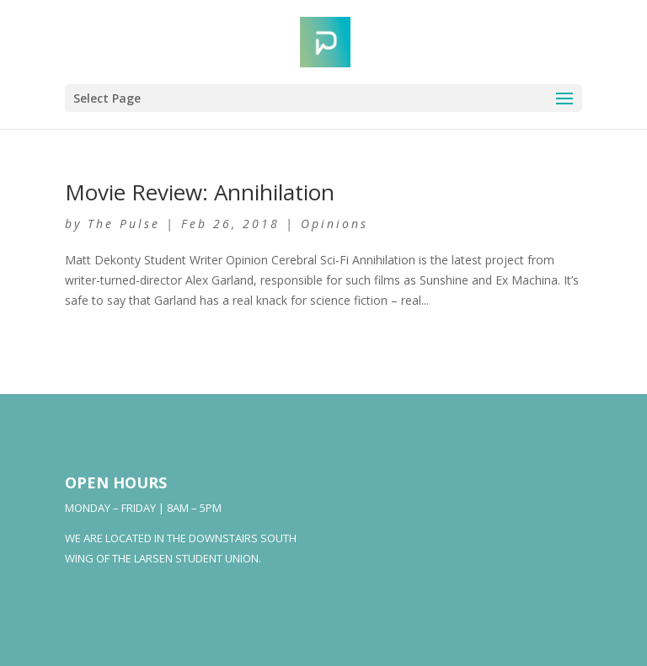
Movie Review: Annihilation (199, 192)
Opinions (334, 224)
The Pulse (124, 224)
